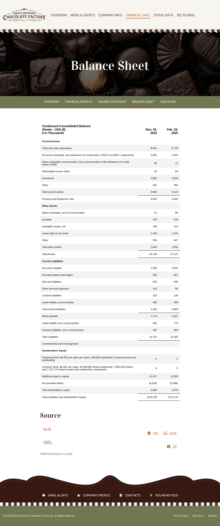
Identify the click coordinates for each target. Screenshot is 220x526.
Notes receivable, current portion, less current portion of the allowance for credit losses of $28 (85, 163)
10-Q (47, 429)
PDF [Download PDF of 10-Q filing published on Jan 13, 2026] (152, 433)
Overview (59, 15)
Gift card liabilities (51, 281)
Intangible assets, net (54, 226)
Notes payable (50, 316)
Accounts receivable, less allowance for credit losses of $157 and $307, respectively (88, 155)
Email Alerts (58, 495)
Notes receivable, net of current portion (63, 212)
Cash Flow (168, 101)
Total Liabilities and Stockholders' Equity (64, 397)
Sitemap (212, 516)
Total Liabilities (50, 337)
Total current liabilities (54, 309)
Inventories (48, 178)
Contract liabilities (51, 295)
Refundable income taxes (56, 171)
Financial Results (78, 101)
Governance (164, 32)
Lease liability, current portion (58, 302)
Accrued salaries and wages (57, 275)
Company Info (110, 15)
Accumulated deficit (53, 383)
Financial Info (138, 15)
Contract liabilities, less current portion (63, 330)
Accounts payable (52, 268)
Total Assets (48, 254)
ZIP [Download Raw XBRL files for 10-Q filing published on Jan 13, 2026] (172, 446)
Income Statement (112, 101)
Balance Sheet (143, 101)
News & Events (82, 15)
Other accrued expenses (55, 288)
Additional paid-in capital (55, 376)
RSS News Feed (167, 495)
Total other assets (51, 247)
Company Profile (96, 495)
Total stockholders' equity (56, 390)
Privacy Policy (181, 516)
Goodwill (47, 219)
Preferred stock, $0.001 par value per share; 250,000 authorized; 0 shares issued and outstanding (89, 358)
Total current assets (53, 192)
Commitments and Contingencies (60, 343)
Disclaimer (198, 516)
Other (45, 185)
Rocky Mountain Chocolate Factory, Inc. (33, 516)
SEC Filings (185, 15)
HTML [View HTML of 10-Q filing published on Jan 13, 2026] (170, 433)
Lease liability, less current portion (60, 323)
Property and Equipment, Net (58, 199)
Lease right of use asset (55, 233)
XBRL (47, 442)
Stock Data (163, 15)
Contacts (133, 495)
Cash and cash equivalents (57, 148)
